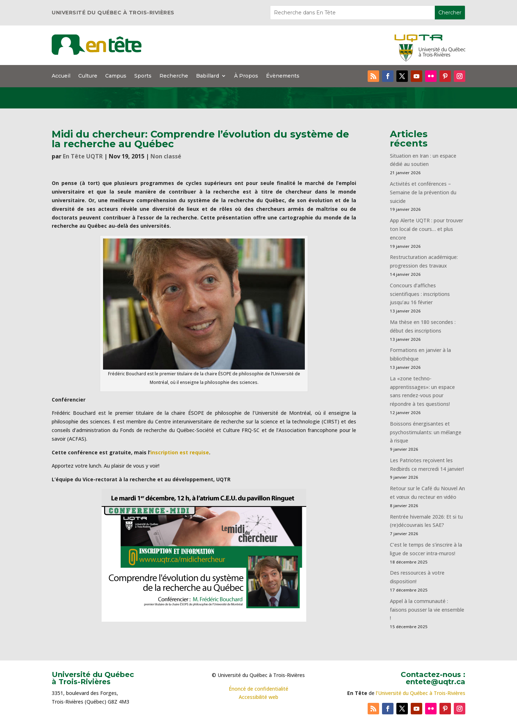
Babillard (207, 76)
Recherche (173, 76)
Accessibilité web (258, 697)
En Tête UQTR (83, 156)
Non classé (165, 156)
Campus (115, 76)
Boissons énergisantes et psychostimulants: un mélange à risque (425, 432)
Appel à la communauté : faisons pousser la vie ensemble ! (427, 610)
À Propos (246, 76)
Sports (143, 76)
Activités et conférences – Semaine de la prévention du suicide (423, 192)
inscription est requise (179, 452)
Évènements (282, 76)
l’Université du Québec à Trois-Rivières (420, 693)
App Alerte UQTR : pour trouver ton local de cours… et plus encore (426, 229)
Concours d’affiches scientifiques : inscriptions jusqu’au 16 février (420, 294)
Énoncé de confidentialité (258, 688)
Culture (87, 76)
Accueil (61, 76)
